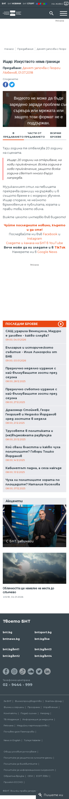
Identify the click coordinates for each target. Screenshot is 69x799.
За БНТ (7, 701)
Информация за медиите (37, 719)
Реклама (59, 20)
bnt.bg (7, 632)
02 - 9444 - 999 (17, 684)
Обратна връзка (14, 776)
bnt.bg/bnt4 (43, 656)
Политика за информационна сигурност (29, 769)
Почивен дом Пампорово (19, 731)
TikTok (59, 247)
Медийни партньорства (32, 725)
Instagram (34, 238)
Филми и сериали (14, 707)
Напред (44, 713)
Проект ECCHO (13, 782)
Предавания (25, 48)
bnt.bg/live (42, 639)
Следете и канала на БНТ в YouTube (34, 243)
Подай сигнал (29, 713)
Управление (50, 707)
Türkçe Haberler (32, 740)
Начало (9, 48)
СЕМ (30, 776)
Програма (34, 707)
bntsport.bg (43, 632)
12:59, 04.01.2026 (14, 596)
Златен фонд (53, 701)
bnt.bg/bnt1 (11, 649)
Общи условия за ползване (20, 751)
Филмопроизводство (28, 701)
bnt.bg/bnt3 (43, 649)
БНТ (4, 3)
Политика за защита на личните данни (28, 757)
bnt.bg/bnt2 (11, 656)
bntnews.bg (11, 639)
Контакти (10, 713)
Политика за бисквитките (20, 763)
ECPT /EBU (42, 776)
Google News (47, 252)
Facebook (50, 234)
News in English (12, 740)
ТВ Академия (11, 719)
